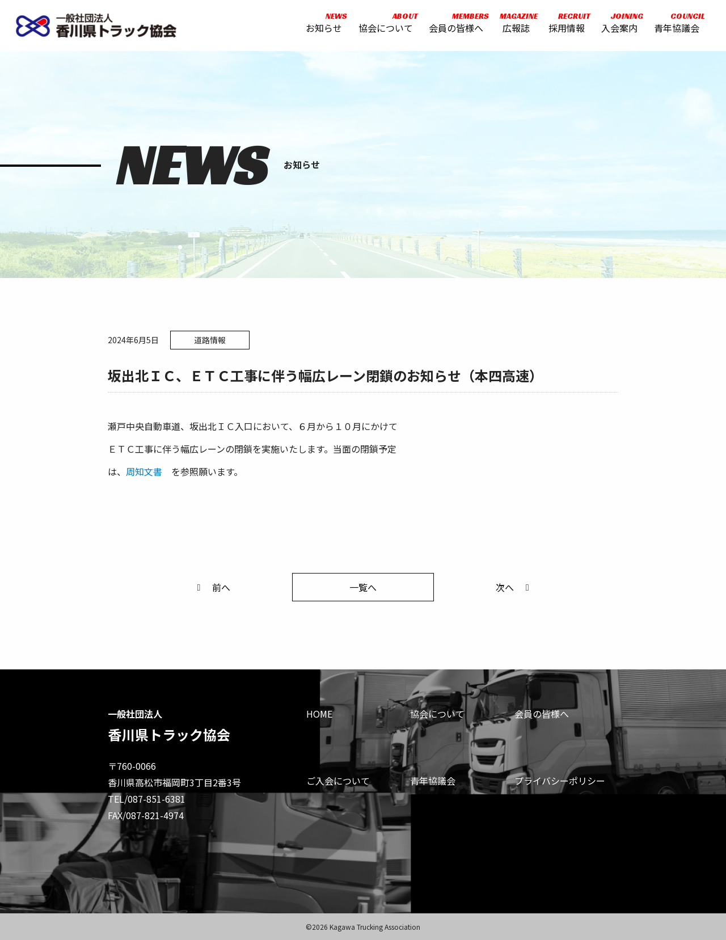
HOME (319, 713)
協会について (384, 24)
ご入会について (338, 780)
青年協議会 (675, 24)
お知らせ (323, 24)
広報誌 (515, 24)
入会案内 (618, 24)
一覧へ (363, 587)
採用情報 (566, 24)
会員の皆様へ (455, 24)
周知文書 (144, 471)
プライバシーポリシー (559, 780)
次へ (514, 587)
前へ (211, 587)
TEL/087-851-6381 (146, 799)
